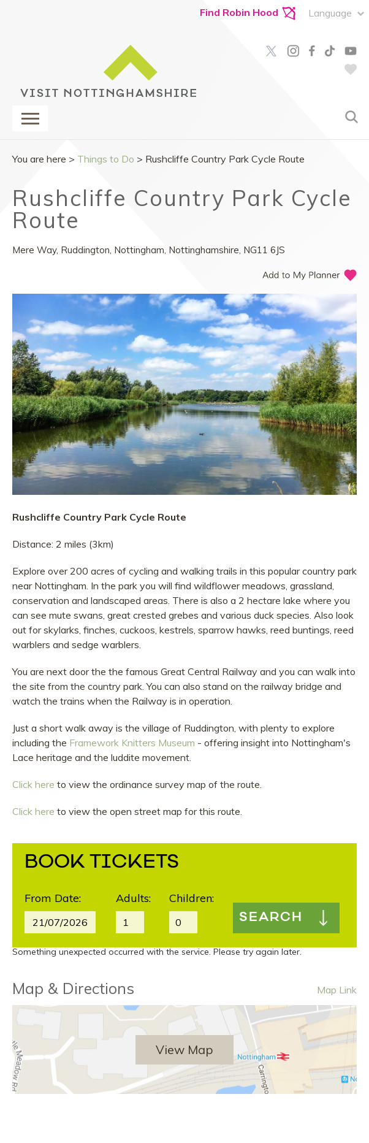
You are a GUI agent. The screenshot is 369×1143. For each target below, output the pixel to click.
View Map (184, 1049)
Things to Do (105, 159)
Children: (191, 898)
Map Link (337, 990)
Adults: (133, 898)
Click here (33, 784)
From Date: (53, 898)
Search (271, 918)
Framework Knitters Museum (132, 742)
